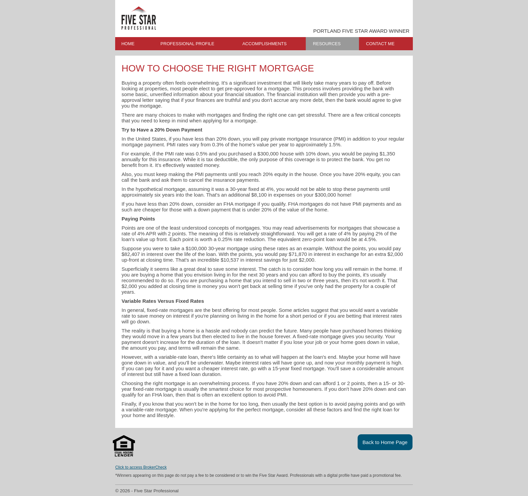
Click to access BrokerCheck (141, 467)
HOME (127, 43)
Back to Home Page (385, 442)
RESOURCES (326, 43)
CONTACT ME (380, 43)
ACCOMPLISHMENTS (264, 43)
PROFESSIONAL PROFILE (187, 43)
